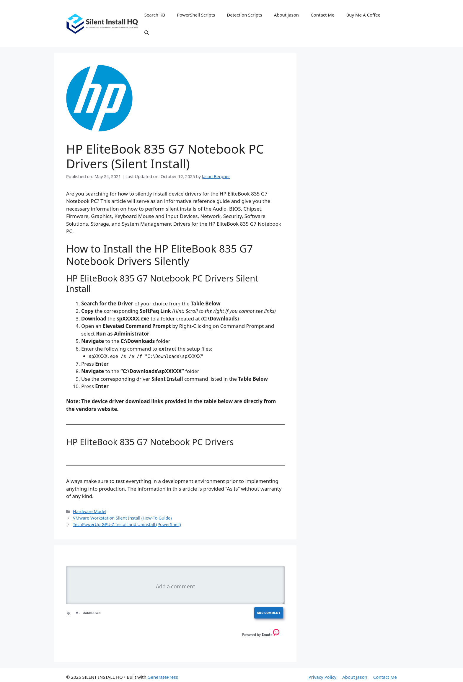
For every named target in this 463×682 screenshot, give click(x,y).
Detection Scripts (244, 15)
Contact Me (322, 15)
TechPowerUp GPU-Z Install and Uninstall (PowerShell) (127, 613)
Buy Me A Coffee (363, 15)
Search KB (154, 15)
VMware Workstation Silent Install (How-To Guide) (122, 606)
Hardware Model (89, 600)
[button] (146, 32)
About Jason (286, 15)
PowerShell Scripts (196, 15)
